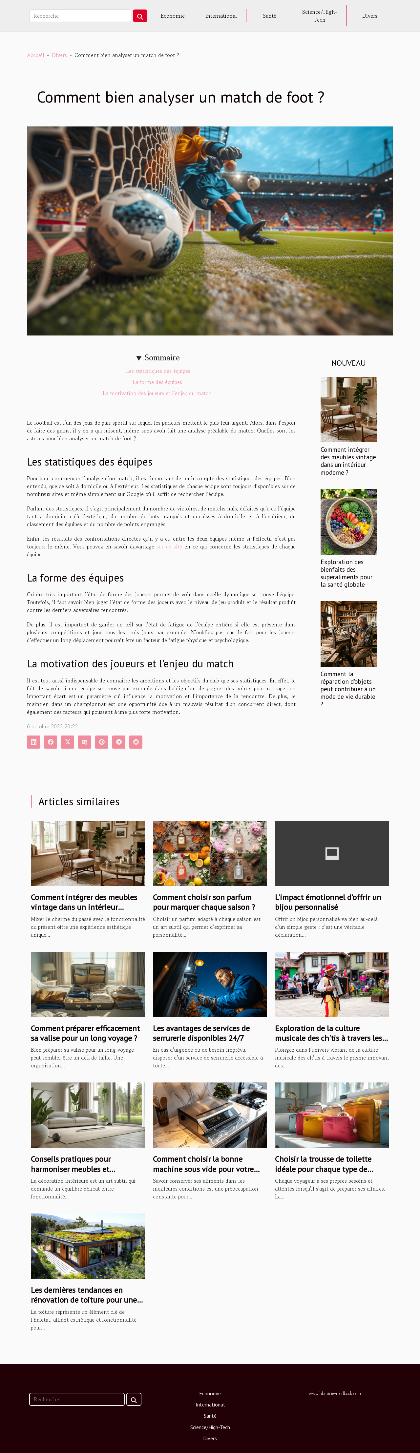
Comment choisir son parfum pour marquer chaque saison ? (204, 902)
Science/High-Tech (319, 16)
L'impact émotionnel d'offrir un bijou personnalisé (328, 902)
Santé (269, 16)
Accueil (35, 55)
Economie (173, 16)
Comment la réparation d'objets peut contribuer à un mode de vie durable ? (348, 689)
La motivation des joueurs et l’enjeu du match (158, 393)
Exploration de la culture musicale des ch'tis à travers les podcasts (328, 1038)
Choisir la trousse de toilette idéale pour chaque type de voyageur (323, 1169)
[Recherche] (80, 16)
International (221, 16)
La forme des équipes (158, 382)
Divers (369, 16)
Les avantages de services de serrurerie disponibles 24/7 (201, 1033)
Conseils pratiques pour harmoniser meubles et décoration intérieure (71, 1169)
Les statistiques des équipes (158, 371)
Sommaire (162, 357)
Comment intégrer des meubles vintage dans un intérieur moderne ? (348, 460)
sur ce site (169, 546)
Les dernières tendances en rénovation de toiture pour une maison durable (84, 1300)
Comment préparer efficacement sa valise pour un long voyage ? (85, 1033)
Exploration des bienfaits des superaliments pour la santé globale (346, 573)
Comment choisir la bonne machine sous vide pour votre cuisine (203, 1169)
